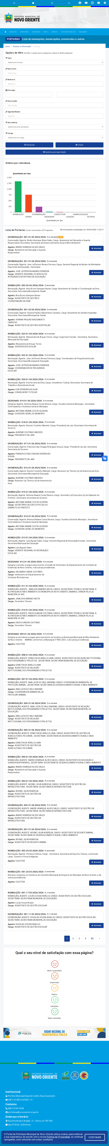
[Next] (92, 939)
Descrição (11, 101)
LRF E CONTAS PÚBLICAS (68, 32)
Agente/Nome (13, 112)
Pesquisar (29, 145)
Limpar (79, 145)
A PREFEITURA (24, 32)
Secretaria (11, 122)
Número (10, 79)
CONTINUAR (95, 1137)
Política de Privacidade (58, 1137)
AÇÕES (46, 32)
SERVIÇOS (54, 32)
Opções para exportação (54, 152)
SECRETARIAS (36, 32)
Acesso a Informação (22, 46)
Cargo (9, 133)
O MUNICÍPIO (13, 32)
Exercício (11, 69)
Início (8, 46)
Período (10, 90)
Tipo (8, 58)
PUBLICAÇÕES (83, 32)
